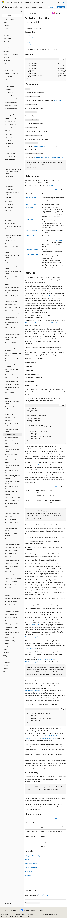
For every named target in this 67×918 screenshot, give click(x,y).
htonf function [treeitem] (9, 137)
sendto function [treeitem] (9, 214)
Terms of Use (4, 917)
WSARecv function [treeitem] (10, 557)
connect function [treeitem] (9, 86)
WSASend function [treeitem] (10, 575)
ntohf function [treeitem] (9, 180)
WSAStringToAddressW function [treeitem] (11, 628)
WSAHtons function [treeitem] (10, 420)
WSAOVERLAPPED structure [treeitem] (12, 513)
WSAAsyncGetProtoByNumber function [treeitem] (13, 272)
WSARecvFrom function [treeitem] (11, 563)
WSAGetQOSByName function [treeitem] (13, 393)
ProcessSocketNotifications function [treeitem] (12, 194)
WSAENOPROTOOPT (32, 255)
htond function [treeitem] (9, 134)
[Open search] (59, 2)
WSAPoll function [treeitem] (9, 516)
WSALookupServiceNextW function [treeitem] (12, 466)
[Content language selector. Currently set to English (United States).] (9, 910)
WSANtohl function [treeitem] (10, 507)
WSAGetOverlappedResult (33, 637)
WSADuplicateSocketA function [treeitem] (13, 334)
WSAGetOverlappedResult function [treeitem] (12, 388)
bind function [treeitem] (8, 76)
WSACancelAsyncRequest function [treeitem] (12, 292)
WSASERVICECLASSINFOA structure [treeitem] (12, 589)
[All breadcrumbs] (26, 13)
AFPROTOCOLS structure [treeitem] (11, 73)
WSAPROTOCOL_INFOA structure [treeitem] (11, 524)
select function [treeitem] (9, 207)
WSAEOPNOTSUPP (31, 239)
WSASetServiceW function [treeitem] (12, 611)
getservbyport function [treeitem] (11, 121)
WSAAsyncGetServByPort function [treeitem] (11, 283)
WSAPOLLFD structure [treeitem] (11, 519)
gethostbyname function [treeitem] (11, 99)
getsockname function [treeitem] (11, 124)
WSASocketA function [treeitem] (11, 614)
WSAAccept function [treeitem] (10, 243)
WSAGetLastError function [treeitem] (12, 384)
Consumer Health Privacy (49, 914)
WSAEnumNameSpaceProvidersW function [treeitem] (13, 365)
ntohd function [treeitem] (9, 176)
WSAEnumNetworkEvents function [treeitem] (12, 370)
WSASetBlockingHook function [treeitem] (13, 598)
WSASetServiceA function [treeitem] (12, 608)
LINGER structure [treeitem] (9, 163)
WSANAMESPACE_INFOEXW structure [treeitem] (12, 482)
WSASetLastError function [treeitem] (12, 605)
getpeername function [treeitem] (11, 108)
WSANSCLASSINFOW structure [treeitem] (13, 500)
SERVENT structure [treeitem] (10, 217)
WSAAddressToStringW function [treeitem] (11, 251)
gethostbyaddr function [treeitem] (11, 96)
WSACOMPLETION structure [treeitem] (12, 307)
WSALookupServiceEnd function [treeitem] (11, 456)
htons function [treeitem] (9, 147)
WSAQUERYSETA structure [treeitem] (12, 550)
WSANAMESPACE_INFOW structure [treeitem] (12, 488)
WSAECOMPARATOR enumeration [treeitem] (10, 344)
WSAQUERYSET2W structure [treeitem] (12, 547)
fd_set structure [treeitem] (9, 89)
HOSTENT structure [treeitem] (10, 131)
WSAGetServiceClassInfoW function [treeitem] (12, 402)
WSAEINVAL (29, 220)
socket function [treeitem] (9, 232)
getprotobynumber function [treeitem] (12, 115)
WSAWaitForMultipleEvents (45, 659)
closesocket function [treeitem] (10, 83)
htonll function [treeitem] (9, 143)
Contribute (30, 914)
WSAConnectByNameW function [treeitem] (11, 323)
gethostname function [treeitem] (11, 102)
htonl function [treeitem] (8, 140)
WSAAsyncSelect (30, 323)
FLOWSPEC (59, 241)
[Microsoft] (3, 2)
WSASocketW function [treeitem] (11, 617)
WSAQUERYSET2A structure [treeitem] (12, 544)
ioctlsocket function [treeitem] (10, 159)
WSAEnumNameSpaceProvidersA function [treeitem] (13, 349)
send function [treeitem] (8, 210)
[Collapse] (21, 11)
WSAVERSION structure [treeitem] (11, 638)
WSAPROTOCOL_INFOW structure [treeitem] (11, 529)
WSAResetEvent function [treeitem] (11, 572)
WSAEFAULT (29, 207)
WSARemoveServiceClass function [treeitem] (11, 567)
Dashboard (61, 7)
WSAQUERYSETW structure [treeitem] (12, 553)
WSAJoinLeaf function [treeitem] (11, 441)
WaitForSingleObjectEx (32, 738)
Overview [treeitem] (7, 64)
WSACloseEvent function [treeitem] (11, 304)
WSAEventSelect (55, 323)
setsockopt (28, 879)
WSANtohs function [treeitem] (10, 510)
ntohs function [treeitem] (9, 189)
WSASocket (28, 860)
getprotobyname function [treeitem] (12, 111)
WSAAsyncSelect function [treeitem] (12, 287)
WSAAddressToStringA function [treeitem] (13, 247)
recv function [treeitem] (8, 201)
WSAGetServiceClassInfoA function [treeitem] (12, 397)
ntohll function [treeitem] (9, 186)
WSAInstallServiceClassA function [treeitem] (11, 425)
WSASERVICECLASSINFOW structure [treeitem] (12, 594)
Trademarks (13, 917)
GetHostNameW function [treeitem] (11, 105)
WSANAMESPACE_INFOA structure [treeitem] (11, 472)
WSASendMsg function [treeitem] (11, 581)
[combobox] (12, 15)
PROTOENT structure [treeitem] (10, 198)
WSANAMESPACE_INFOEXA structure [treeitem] (12, 477)
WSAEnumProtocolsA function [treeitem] (13, 374)
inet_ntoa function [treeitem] (10, 156)
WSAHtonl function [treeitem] (10, 417)
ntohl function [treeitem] (8, 183)
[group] (45, 70)
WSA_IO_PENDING (31, 197)
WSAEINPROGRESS (31, 230)
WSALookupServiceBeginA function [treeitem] (12, 445)
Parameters (30, 37)
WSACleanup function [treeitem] (11, 301)
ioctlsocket (50, 296)
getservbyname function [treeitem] (11, 118)
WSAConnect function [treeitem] (11, 311)
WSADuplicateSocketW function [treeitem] (11, 338)
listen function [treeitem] (8, 166)
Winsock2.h (33, 13)
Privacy (37, 914)
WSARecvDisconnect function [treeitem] (13, 560)
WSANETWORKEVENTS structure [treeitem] (11, 493)
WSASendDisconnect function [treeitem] (13, 578)
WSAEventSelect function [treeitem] (11, 381)
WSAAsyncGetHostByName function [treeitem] (12, 262)
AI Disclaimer (4, 914)
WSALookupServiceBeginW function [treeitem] (12, 450)
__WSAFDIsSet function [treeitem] (11, 67)
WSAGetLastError (53, 185)
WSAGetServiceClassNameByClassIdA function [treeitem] (13, 408)
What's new (52, 7)
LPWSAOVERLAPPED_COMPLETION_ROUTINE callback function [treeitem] (13, 171)
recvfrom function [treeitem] (9, 204)
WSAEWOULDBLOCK (32, 249)
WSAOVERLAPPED (39, 147)
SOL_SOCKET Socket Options (34, 856)
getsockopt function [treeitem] (10, 127)
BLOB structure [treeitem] (9, 80)
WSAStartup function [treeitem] (10, 621)
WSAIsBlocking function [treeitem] (11, 437)
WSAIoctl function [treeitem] (10, 434)
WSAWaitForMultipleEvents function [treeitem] (12, 642)
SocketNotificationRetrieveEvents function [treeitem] (13, 236)
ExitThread (45, 674)
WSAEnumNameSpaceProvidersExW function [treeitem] (13, 360)
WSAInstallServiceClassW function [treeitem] (11, 430)
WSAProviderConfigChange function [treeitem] (12, 540)
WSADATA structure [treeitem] (10, 331)
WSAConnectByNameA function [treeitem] (11, 318)
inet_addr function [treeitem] (10, 153)
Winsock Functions (31, 863)
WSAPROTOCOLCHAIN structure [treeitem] (11, 534)
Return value (30, 40)
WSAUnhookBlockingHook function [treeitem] (12, 633)
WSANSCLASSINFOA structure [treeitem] (13, 497)
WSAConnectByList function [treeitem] (12, 314)
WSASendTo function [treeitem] (10, 584)
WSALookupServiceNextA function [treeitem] (12, 461)
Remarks (29, 42)
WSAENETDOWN (31, 204)
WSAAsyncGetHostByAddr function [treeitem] (12, 256)
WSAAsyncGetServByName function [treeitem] (12, 278)
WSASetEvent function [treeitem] (11, 601)
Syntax (28, 35)
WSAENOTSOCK (30, 236)
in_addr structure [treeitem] (9, 150)
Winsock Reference (31, 867)
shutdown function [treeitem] (10, 223)
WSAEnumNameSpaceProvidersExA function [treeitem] (13, 354)
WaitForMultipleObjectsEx (49, 738)
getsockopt (28, 871)
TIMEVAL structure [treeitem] (10, 240)
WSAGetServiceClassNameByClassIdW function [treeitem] (13, 413)
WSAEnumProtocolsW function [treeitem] (13, 378)
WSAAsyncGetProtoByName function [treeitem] (12, 267)
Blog (23, 914)
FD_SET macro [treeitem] (9, 92)
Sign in (63, 2)
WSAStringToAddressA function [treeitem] (13, 624)
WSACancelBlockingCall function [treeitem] (11, 297)
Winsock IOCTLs (58, 100)
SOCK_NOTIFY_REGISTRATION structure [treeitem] (13, 228)
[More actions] (64, 13)
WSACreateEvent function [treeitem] (12, 328)
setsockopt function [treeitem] (10, 220)
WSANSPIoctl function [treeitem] (11, 503)
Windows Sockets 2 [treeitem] (8, 19)
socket (27, 883)
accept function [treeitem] (9, 70)
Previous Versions (15, 914)
